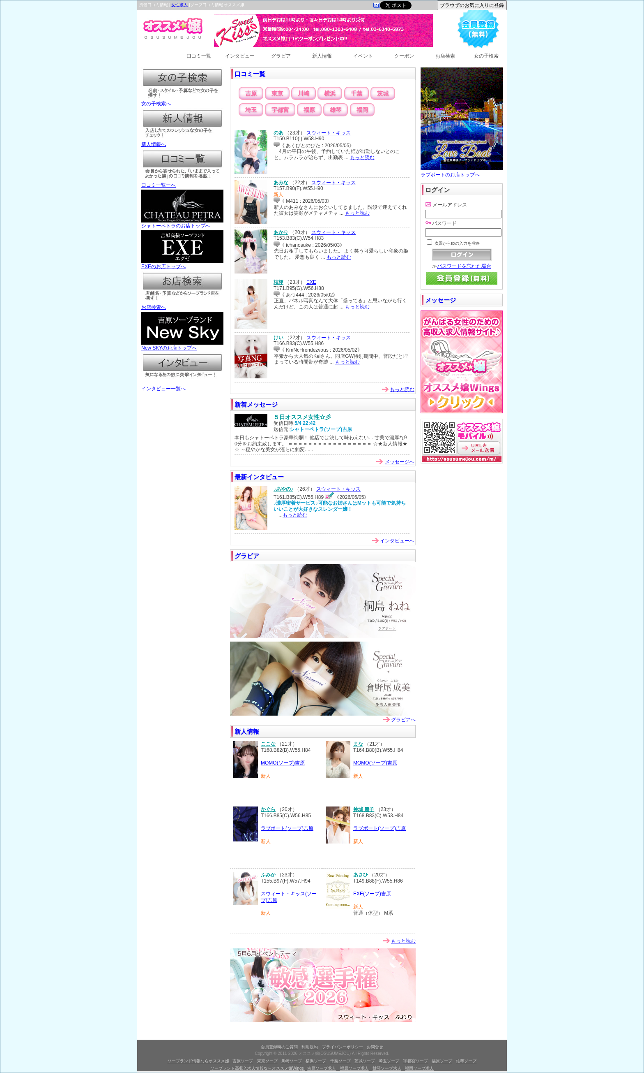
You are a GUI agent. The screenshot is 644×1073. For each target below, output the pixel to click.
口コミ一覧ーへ (182, 182)
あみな (281, 182)
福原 (309, 110)
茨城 (383, 93)
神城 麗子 (363, 809)
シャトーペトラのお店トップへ (182, 223)
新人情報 (322, 56)
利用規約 (309, 1047)
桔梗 (278, 282)
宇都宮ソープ (415, 1061)
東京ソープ (267, 1061)
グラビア (281, 56)
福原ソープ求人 (354, 1068)
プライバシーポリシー (342, 1047)
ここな (268, 744)
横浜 (330, 93)
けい (278, 338)
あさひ (360, 875)
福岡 (362, 110)
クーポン (404, 56)
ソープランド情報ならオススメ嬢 (199, 1061)
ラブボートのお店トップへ (462, 172)
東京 (277, 93)
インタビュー (240, 56)
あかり (281, 232)
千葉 (356, 93)
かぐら (268, 809)
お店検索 (445, 56)
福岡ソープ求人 (419, 1068)
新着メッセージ (256, 404)
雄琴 (335, 110)
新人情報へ (182, 142)
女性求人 (179, 4)
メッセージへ (399, 462)
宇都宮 (280, 110)
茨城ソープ (364, 1061)
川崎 (303, 93)
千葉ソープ (340, 1061)
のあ (278, 133)
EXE (311, 282)
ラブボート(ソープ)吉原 (287, 828)
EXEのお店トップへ (182, 264)
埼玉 (251, 110)
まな (358, 744)
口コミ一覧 (198, 56)
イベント (363, 56)
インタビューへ (397, 541)
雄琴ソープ (466, 1061)
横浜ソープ (316, 1061)
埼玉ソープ (389, 1061)
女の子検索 (486, 56)
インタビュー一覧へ (182, 386)
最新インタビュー (259, 476)
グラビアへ (403, 720)
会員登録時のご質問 (279, 1047)
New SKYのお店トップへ (182, 345)
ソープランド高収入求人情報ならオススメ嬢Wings (257, 1068)
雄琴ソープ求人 (387, 1068)
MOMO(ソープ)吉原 (283, 763)
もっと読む (362, 157)
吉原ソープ (242, 1061)
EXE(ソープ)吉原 (372, 894)
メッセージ (440, 300)
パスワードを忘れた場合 (464, 266)
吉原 (251, 93)
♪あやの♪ (283, 489)
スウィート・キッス (328, 133)
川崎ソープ (291, 1061)
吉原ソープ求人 (321, 1068)
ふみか (268, 875)
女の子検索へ (182, 101)
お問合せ (375, 1047)
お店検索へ (182, 304)
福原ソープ (442, 1061)
